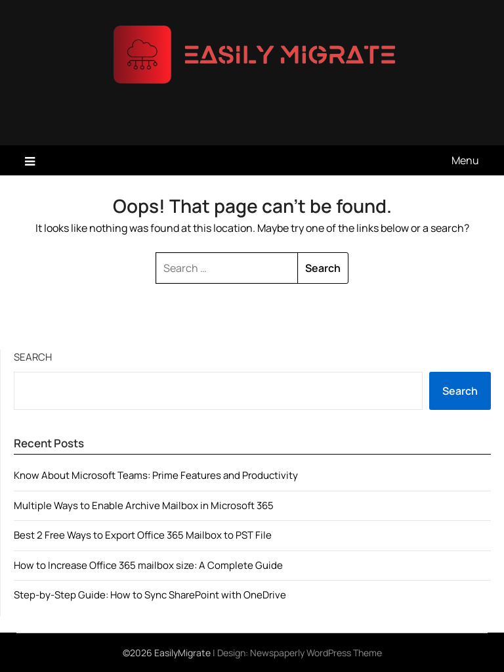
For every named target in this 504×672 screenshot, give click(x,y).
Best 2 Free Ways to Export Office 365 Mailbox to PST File (143, 535)
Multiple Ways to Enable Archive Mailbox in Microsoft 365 (144, 505)
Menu (465, 160)
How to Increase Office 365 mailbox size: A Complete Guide (148, 565)
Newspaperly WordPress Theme (316, 652)
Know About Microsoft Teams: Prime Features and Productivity (156, 475)
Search (33, 357)
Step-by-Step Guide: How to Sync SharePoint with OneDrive (150, 595)
